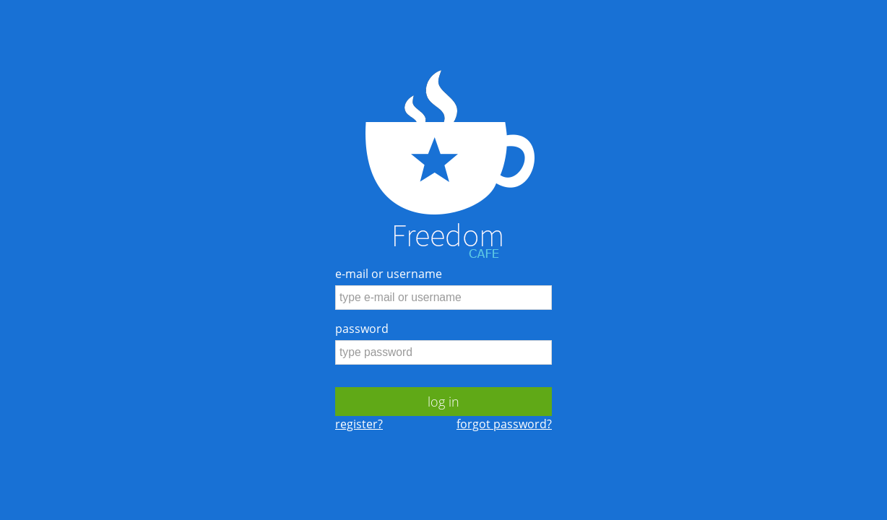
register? (359, 424)
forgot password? (504, 424)
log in (443, 401)
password (362, 329)
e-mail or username (388, 274)
